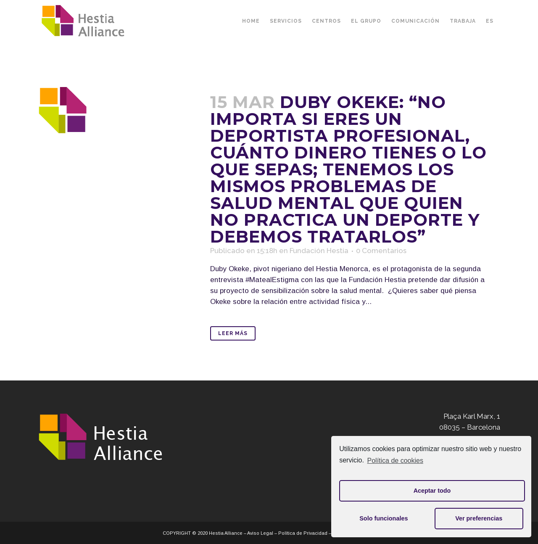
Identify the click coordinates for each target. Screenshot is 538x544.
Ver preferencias (478, 518)
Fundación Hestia (319, 250)
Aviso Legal (260, 533)
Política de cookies (395, 460)
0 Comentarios (381, 250)
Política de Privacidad (302, 533)
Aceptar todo (432, 490)
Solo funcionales (383, 518)
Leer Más (233, 333)
